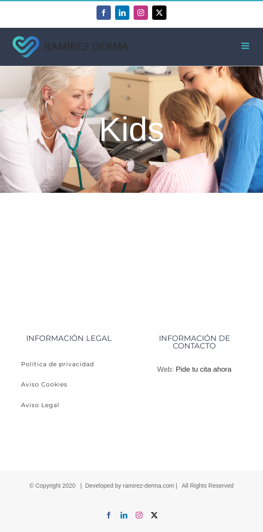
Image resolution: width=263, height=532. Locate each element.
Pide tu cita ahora (203, 369)
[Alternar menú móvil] (246, 45)
